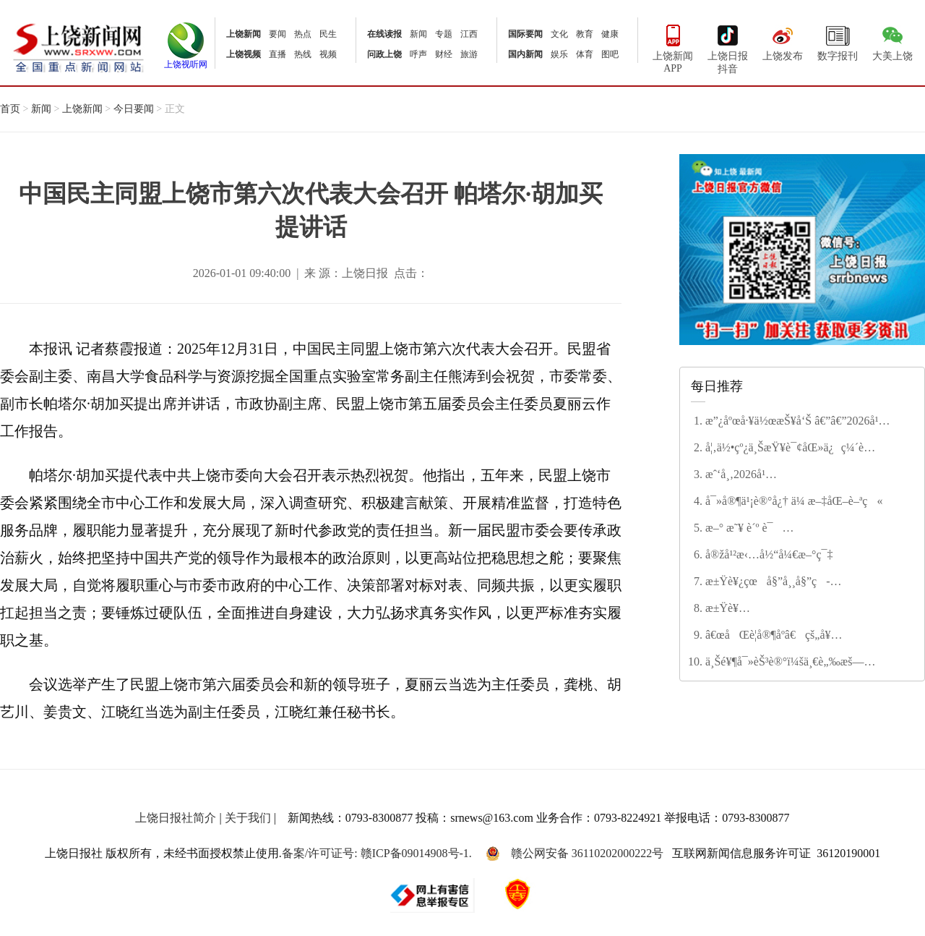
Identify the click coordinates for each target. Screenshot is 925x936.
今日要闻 (133, 108)
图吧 (610, 54)
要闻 (277, 34)
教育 (584, 34)
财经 (443, 54)
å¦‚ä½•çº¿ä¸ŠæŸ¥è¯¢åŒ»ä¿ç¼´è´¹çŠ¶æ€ (784, 448)
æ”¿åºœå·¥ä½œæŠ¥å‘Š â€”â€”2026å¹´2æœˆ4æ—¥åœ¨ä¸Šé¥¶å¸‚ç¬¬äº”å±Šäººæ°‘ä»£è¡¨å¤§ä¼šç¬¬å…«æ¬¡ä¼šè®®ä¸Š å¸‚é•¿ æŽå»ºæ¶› (806, 421)
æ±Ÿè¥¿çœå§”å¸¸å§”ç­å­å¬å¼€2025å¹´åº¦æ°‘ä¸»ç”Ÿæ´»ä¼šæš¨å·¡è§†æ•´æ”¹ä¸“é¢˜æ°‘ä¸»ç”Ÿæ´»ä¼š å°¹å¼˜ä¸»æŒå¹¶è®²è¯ (800, 582)
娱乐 (559, 54)
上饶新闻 (243, 34)
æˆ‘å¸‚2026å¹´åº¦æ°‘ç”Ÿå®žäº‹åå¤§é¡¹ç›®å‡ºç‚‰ (798, 475)
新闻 (418, 34)
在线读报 (384, 34)
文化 (559, 34)
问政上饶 (384, 54)
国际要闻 (525, 34)
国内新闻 (525, 54)
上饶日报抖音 (727, 48)
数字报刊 (837, 41)
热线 (302, 54)
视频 (328, 54)
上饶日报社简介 (175, 818)
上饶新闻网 (78, 46)
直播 (277, 54)
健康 (610, 34)
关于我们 (248, 818)
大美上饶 (892, 41)
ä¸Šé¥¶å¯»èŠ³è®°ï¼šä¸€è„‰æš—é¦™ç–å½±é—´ (784, 662)
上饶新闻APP (673, 47)
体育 (584, 54)
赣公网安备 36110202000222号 (574, 853)
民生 (328, 34)
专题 (443, 34)
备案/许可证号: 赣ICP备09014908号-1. (377, 853)
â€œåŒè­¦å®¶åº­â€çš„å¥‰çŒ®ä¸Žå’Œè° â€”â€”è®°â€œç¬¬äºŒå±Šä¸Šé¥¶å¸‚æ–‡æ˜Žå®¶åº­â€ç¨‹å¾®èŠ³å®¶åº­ (796, 636)
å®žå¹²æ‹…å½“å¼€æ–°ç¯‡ (769, 554)
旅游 (469, 54)
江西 (469, 34)
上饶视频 (243, 54)
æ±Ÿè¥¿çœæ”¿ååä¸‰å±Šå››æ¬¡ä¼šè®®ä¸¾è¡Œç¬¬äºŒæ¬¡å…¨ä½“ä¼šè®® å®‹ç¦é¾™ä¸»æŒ (806, 609)
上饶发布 (782, 41)
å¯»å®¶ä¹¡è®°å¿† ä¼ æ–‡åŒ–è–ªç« (793, 501)
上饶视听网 (185, 60)
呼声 (418, 54)
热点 (302, 34)
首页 (10, 108)
